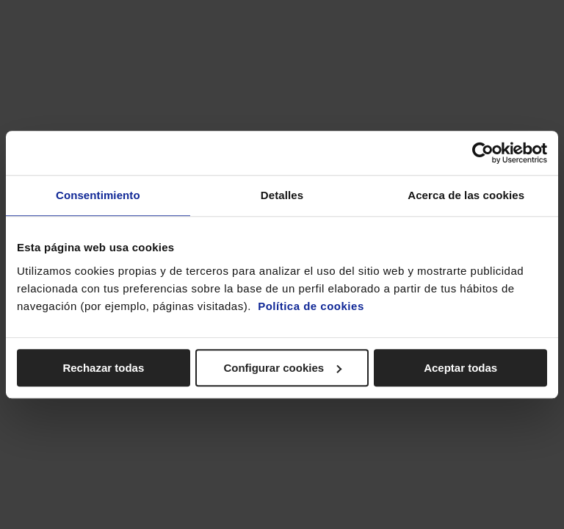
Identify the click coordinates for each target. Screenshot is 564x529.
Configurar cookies (282, 367)
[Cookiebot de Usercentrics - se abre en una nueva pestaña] (483, 153)
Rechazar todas (103, 367)
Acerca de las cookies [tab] (466, 195)
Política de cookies (311, 306)
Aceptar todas (460, 367)
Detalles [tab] (282, 195)
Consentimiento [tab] (98, 195)
